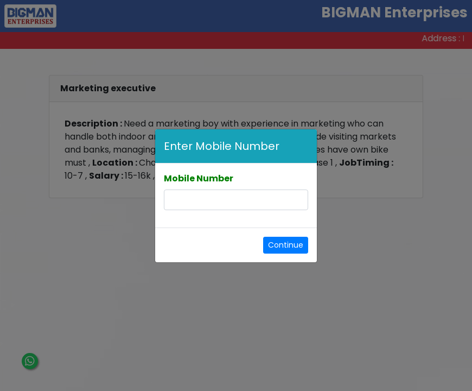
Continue (285, 244)
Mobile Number (198, 178)
